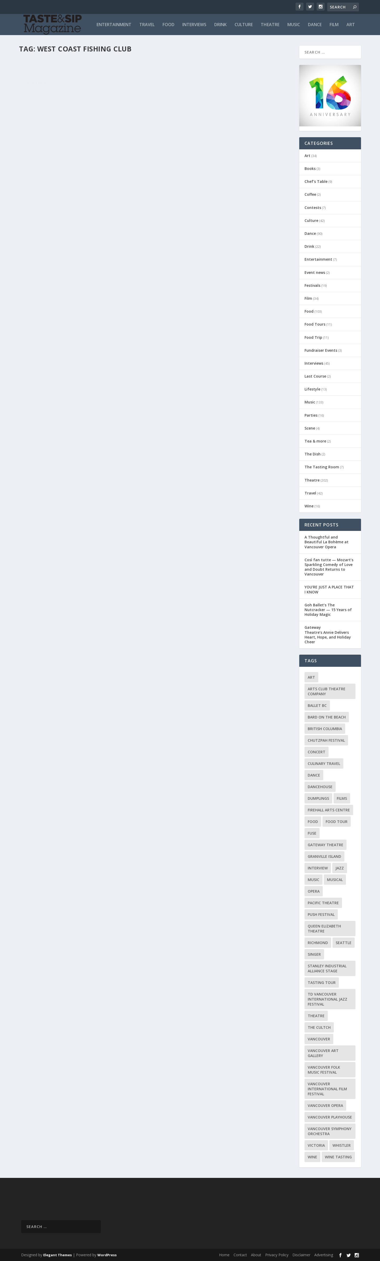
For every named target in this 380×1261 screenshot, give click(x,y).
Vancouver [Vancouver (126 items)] (319, 1038)
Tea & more (315, 441)
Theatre (270, 24)
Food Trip (313, 337)
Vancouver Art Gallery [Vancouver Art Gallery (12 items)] (323, 1053)
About (256, 1254)
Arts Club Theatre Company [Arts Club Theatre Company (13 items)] (326, 691)
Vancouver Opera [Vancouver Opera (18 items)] (325, 1105)
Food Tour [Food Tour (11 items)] (337, 821)
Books (310, 168)
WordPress (107, 1255)
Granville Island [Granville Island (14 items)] (324, 856)
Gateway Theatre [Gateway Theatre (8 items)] (325, 844)
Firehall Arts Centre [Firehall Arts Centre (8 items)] (329, 809)
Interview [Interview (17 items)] (318, 867)
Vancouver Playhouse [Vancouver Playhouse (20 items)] (330, 1117)
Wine (309, 505)
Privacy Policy (276, 1254)
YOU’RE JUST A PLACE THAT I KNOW (329, 589)
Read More (38, 117)
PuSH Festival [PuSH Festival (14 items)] (321, 914)
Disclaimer (301, 1254)
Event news (315, 272)
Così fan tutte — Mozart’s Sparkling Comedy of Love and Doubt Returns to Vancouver (329, 567)
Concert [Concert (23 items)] (316, 751)
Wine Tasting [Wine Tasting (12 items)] (338, 1156)
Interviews (194, 24)
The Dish (313, 453)
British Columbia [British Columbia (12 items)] (325, 728)
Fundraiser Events (321, 350)
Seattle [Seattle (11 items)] (344, 942)
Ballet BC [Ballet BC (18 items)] (317, 705)
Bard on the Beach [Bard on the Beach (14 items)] (327, 717)
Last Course (315, 376)
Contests (313, 207)
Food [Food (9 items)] (313, 821)
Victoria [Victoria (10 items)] (316, 1145)
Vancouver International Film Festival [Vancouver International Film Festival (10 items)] (327, 1088)
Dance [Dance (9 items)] (314, 775)
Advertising (323, 1254)
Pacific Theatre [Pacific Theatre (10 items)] (323, 902)
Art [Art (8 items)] (311, 677)
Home (224, 1254)
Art (350, 24)
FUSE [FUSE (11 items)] (312, 833)
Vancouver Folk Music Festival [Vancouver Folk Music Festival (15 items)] (324, 1070)
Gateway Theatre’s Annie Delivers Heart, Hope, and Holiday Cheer (328, 634)
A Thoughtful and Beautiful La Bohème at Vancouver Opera (327, 542)
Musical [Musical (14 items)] (335, 879)
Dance (315, 24)
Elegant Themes (57, 1255)
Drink (220, 24)
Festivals (312, 285)
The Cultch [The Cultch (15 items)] (319, 1027)
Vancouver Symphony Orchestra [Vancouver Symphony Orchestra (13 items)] (330, 1131)
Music (293, 24)
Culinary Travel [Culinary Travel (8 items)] (324, 763)
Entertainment (114, 24)
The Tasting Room (322, 466)
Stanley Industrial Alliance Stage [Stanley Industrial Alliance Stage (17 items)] (327, 968)
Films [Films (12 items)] (342, 798)
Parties (311, 415)
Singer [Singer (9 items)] (314, 954)
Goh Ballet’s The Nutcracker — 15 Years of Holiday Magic (328, 609)
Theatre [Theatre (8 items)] (316, 1015)
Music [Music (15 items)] (313, 879)
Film (334, 24)
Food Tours (315, 324)
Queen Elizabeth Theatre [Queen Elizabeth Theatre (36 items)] (324, 929)
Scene (310, 428)
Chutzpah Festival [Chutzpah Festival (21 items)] (326, 740)
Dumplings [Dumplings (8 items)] (318, 798)
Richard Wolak (39, 78)
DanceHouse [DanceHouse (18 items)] (320, 786)
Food (168, 24)
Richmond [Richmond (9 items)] (318, 942)
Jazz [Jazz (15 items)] (339, 867)
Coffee (310, 194)
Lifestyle (312, 389)
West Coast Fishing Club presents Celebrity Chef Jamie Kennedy (83, 67)
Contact (240, 1254)
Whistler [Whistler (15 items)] (341, 1145)
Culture (244, 24)
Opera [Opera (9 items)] (314, 891)
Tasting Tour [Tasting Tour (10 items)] (322, 982)
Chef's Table (316, 181)
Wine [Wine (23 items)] (312, 1156)
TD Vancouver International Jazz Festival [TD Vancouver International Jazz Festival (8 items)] (327, 999)
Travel (147, 24)
